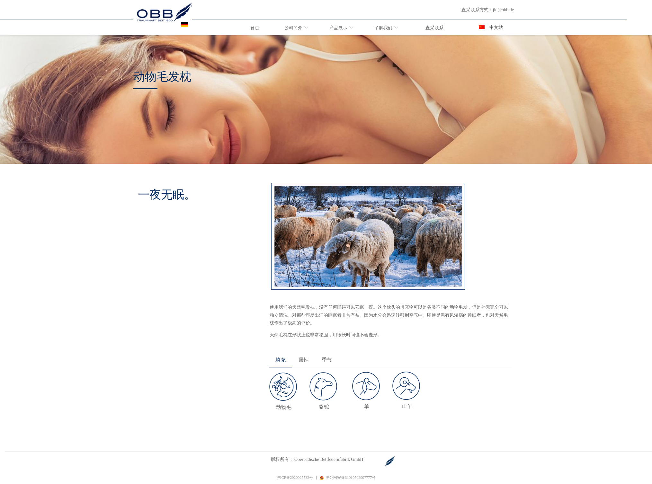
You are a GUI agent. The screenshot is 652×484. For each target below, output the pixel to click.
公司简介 (293, 27)
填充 (280, 360)
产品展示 (338, 27)
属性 (304, 360)
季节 (327, 360)
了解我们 (383, 27)
